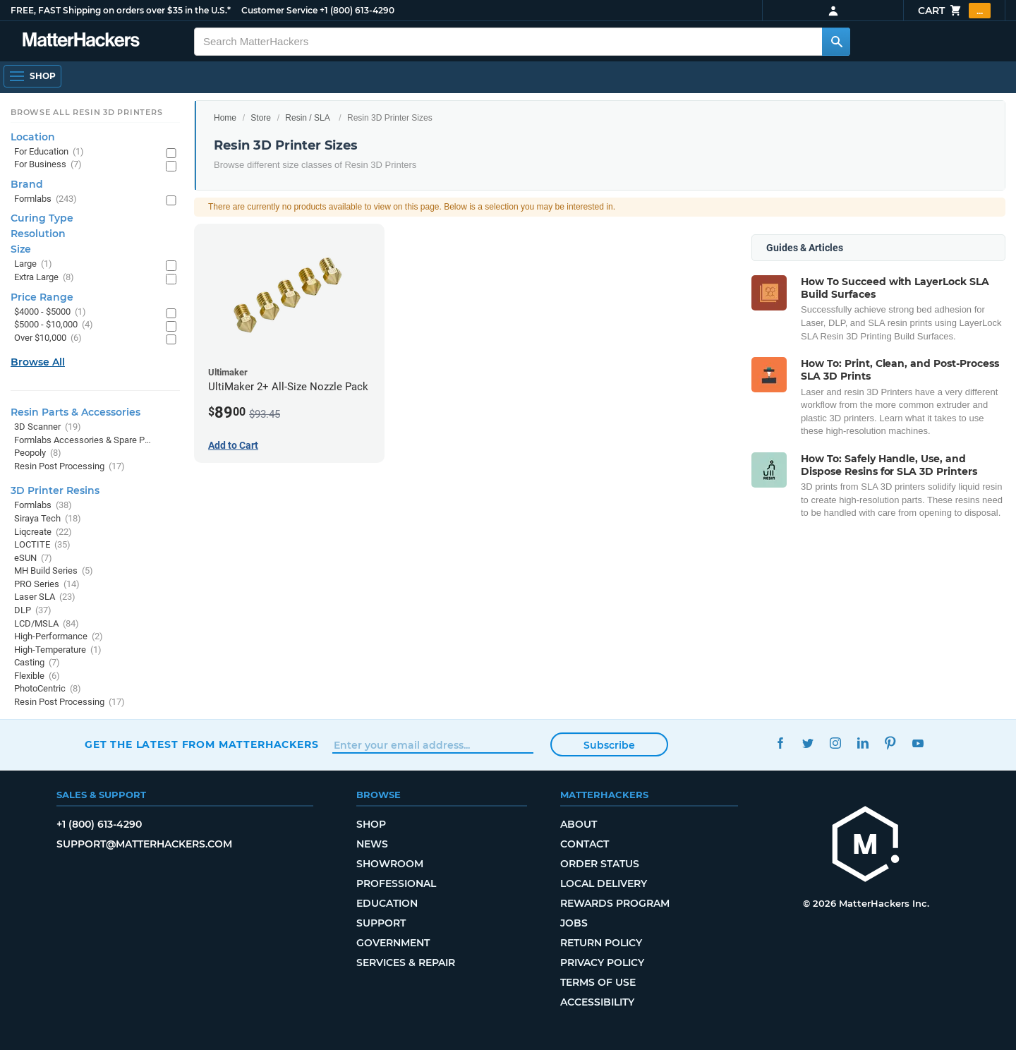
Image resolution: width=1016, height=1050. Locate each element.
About (578, 824)
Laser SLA (44, 597)
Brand (27, 184)
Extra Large (44, 277)
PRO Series (47, 584)
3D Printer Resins (55, 490)
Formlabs (45, 199)
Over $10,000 (48, 338)
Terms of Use (598, 982)
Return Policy (601, 942)
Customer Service (279, 10)
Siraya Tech (47, 519)
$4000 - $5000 (50, 312)
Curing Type (42, 218)
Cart (954, 10)
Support (381, 923)
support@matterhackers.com (144, 844)
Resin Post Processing (69, 466)
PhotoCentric (47, 689)
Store (260, 118)
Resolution (38, 233)
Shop (371, 824)
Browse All (38, 362)
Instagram (835, 742)
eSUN (33, 558)
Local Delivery (603, 883)
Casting (37, 663)
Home (225, 118)
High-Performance (58, 637)
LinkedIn (862, 742)
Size (21, 249)
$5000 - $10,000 (53, 325)
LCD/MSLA (46, 624)
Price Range (42, 297)
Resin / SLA (307, 118)
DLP (33, 610)
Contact (584, 844)
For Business (48, 164)
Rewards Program (615, 903)
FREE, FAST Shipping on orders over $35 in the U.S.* (121, 10)
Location (33, 137)
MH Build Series (53, 571)
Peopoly (37, 453)
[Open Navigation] (32, 76)
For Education (49, 152)
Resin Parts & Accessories (75, 412)
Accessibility (597, 1002)
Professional (396, 883)
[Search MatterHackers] (836, 42)
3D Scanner (47, 427)
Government (393, 942)
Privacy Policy (602, 962)
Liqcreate (43, 532)
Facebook (780, 742)
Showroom (389, 863)
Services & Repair (405, 962)
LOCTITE (42, 545)
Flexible (37, 676)
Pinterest (890, 742)
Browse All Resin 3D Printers (87, 112)
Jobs (574, 923)
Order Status (599, 863)
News (372, 844)
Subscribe (609, 745)
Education (387, 903)
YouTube (917, 742)
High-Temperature (58, 650)
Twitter (807, 742)
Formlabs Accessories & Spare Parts (83, 440)
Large (33, 264)
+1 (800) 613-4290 (357, 10)
